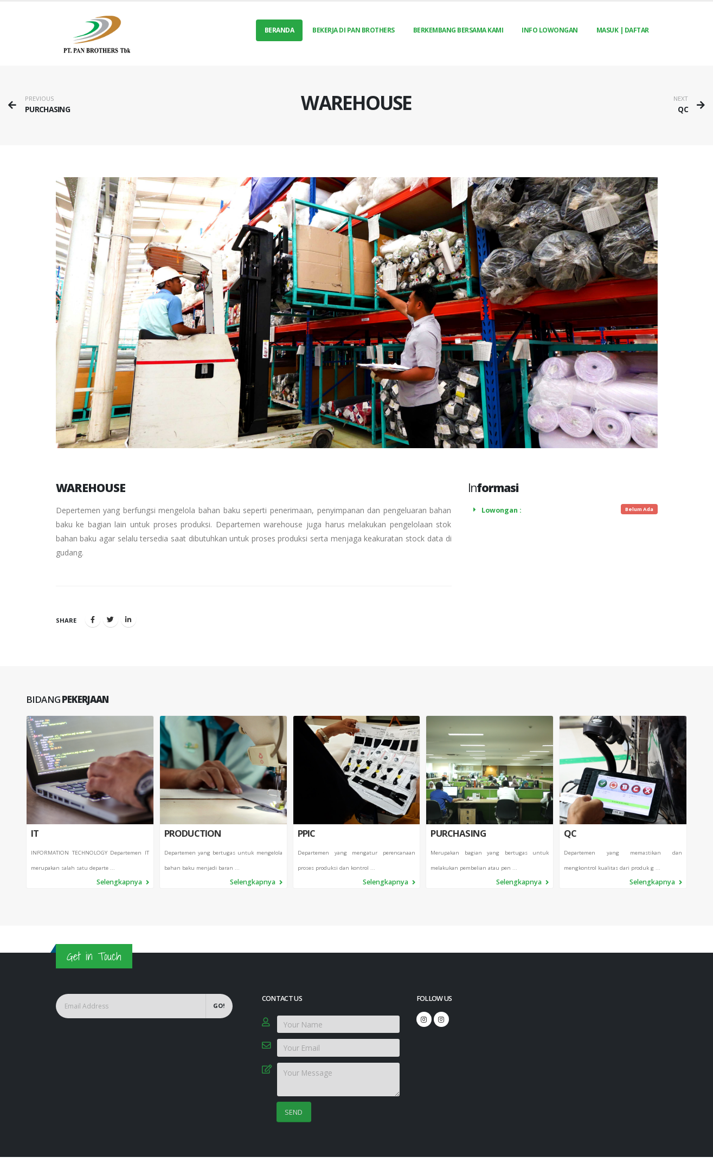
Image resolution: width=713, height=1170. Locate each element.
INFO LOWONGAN (550, 30)
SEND (294, 1112)
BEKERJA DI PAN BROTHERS (353, 30)
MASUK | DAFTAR (622, 30)
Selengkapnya (123, 885)
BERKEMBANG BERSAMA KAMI (458, 30)
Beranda (279, 30)
